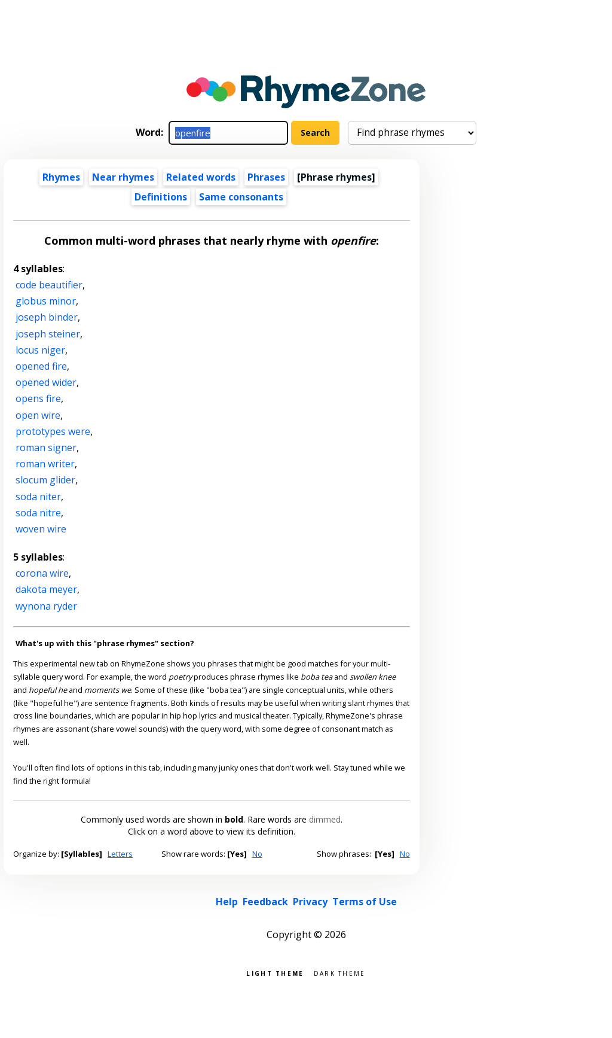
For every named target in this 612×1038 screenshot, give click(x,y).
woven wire (41, 528)
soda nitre (38, 512)
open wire (38, 415)
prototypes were (53, 431)
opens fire (38, 398)
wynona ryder (46, 606)
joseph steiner (48, 333)
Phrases (266, 177)
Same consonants (241, 196)
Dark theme (340, 972)
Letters (120, 853)
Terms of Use (364, 901)
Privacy (310, 901)
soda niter (38, 496)
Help (227, 901)
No (257, 853)
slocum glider (45, 479)
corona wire (42, 573)
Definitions (160, 196)
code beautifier (49, 284)
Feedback (265, 901)
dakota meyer (46, 589)
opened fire (41, 366)
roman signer (46, 447)
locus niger (40, 350)
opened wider (46, 382)
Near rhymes (123, 177)
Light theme (275, 972)
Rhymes (61, 177)
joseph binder (47, 317)
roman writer (45, 463)
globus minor (46, 301)
